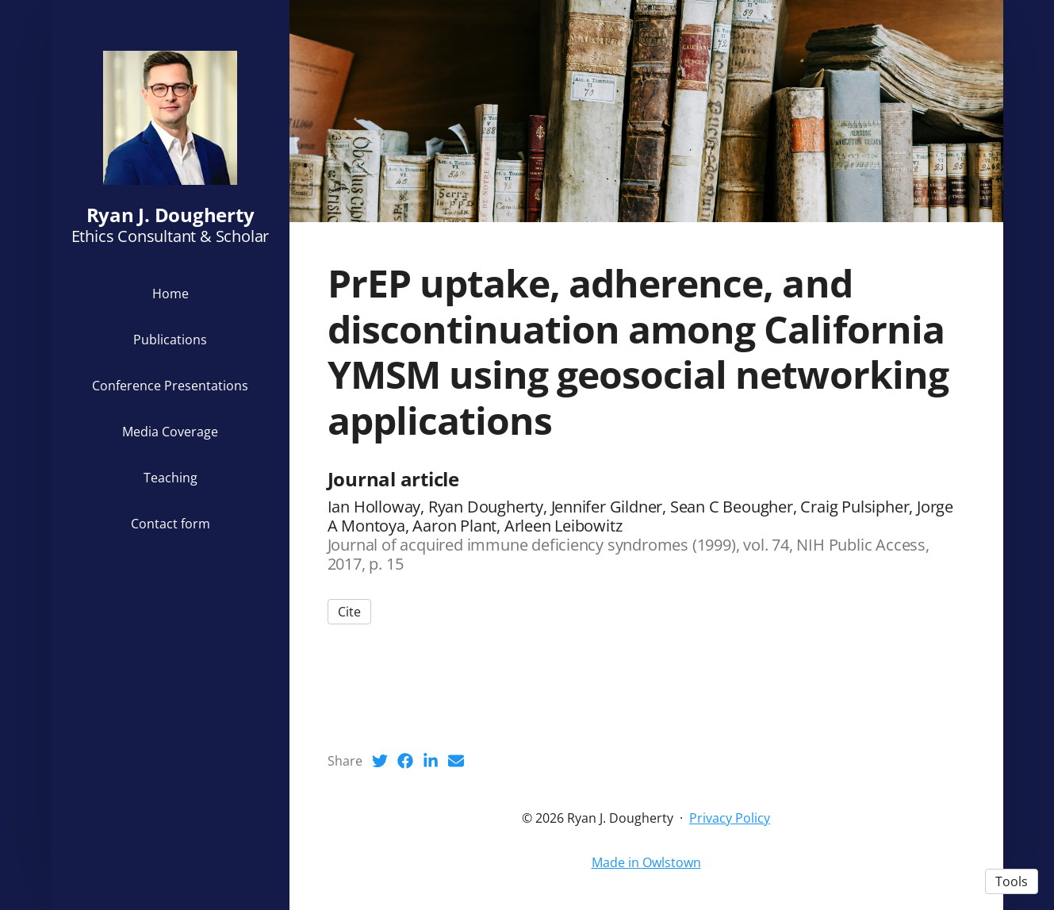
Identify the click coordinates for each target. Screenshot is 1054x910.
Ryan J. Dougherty (170, 215)
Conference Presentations (170, 385)
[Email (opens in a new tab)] (456, 761)
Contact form (170, 523)
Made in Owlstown (646, 862)
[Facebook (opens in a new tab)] (405, 761)
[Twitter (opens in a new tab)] (380, 761)
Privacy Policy (729, 818)
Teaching (170, 477)
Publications (170, 339)
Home (170, 293)
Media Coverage (170, 431)
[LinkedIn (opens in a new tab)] (431, 761)
